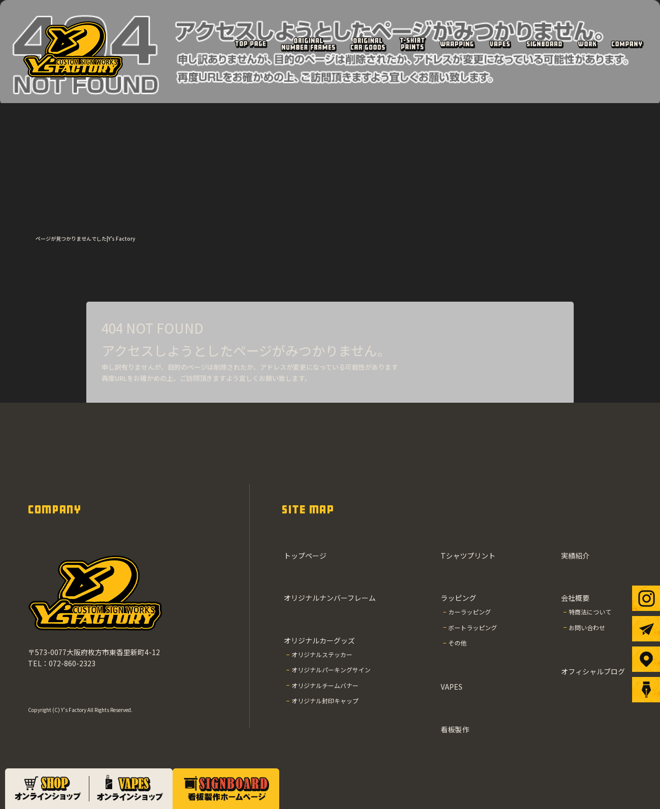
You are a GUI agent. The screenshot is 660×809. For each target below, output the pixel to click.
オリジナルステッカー (321, 654)
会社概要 (627, 43)
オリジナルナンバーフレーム (308, 43)
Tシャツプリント (412, 43)
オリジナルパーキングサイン (331, 669)
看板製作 (544, 43)
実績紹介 (587, 43)
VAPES (500, 43)
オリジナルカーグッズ (368, 43)
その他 (457, 642)
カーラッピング (469, 611)
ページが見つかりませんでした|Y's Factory (85, 238)
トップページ (250, 43)
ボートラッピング (472, 627)
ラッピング (457, 43)
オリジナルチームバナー (324, 685)
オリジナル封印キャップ (324, 700)
